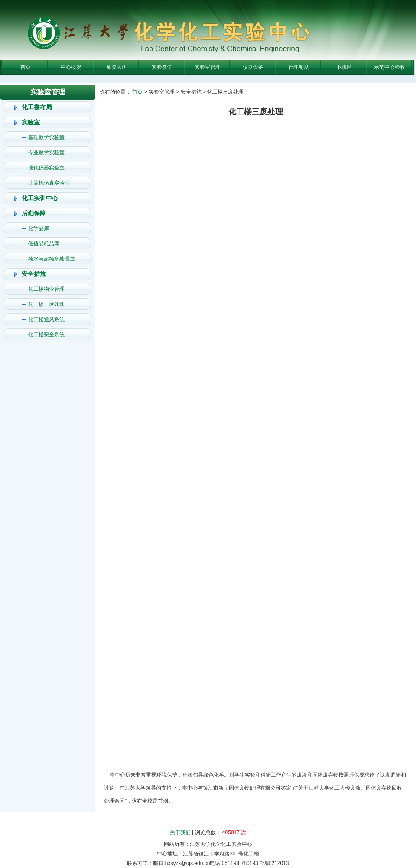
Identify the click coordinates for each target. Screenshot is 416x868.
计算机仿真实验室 (49, 183)
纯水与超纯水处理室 (51, 259)
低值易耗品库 (43, 244)
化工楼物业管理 (46, 289)
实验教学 (162, 67)
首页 (25, 67)
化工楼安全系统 (46, 335)
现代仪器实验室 (46, 168)
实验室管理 (208, 67)
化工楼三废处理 (46, 304)
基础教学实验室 (46, 137)
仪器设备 (253, 67)
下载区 (344, 67)
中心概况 (71, 67)
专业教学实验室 (46, 153)
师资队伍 (116, 67)
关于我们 (180, 832)
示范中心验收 (389, 67)
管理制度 (298, 67)
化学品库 (38, 228)
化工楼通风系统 (46, 319)
